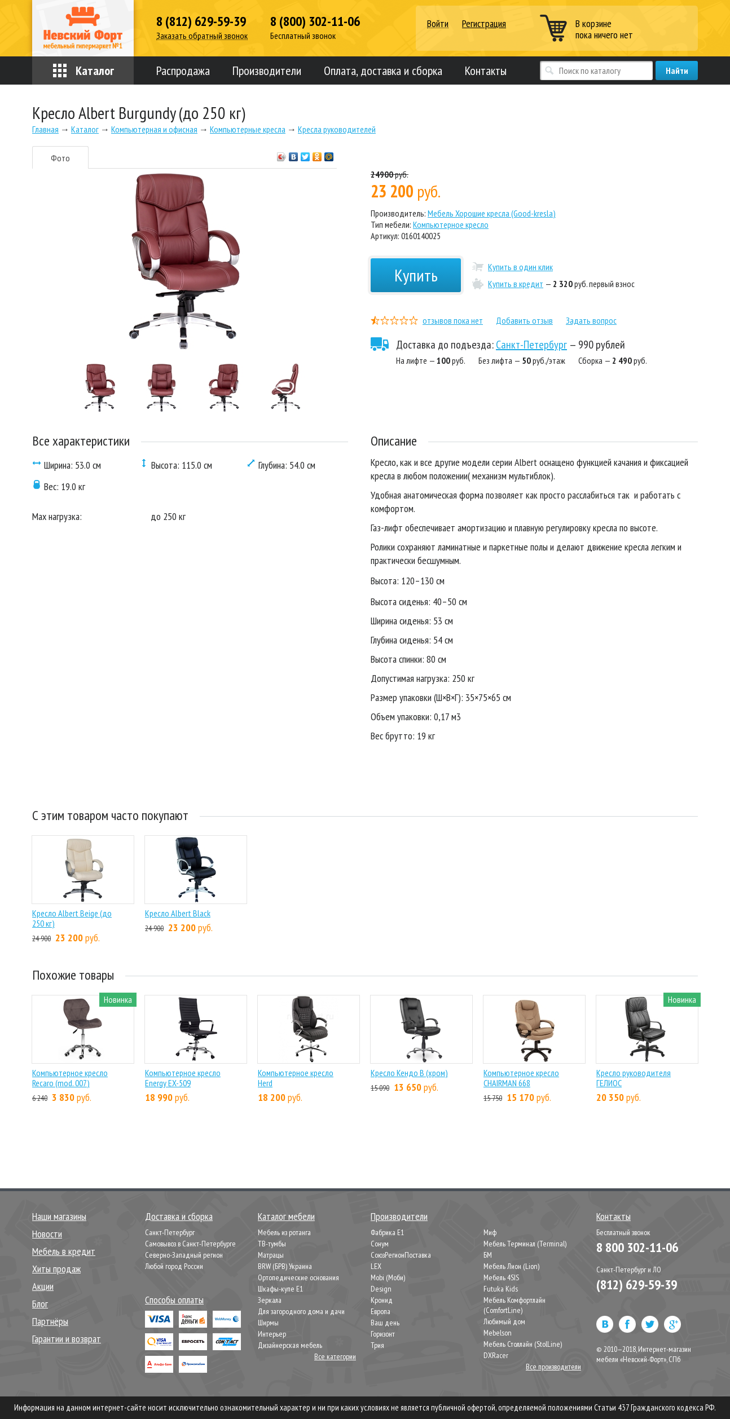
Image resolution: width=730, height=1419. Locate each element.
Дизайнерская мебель (290, 1345)
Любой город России (174, 1266)
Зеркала (270, 1300)
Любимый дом (504, 1321)
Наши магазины (59, 1216)
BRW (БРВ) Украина (285, 1266)
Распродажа (183, 70)
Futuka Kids (500, 1289)
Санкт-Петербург (531, 344)
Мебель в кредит (63, 1251)
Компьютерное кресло (451, 224)
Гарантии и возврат (66, 1338)
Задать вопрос (591, 320)
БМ (487, 1255)
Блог (40, 1303)
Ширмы (268, 1322)
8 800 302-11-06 (637, 1247)
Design (381, 1289)
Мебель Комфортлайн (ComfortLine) (514, 1305)
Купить (416, 275)
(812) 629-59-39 (636, 1284)
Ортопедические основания (298, 1277)
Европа (380, 1311)
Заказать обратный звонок (202, 36)
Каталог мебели (286, 1216)
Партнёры (50, 1321)
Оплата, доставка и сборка (383, 70)
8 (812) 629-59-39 (201, 21)
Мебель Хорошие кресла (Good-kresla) (492, 213)
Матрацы (271, 1255)
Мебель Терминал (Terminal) (524, 1244)
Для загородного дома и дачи (301, 1311)
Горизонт (383, 1334)
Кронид (382, 1300)
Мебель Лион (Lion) (511, 1266)
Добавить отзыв (524, 320)
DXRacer (495, 1355)
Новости (47, 1233)
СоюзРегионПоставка (401, 1255)
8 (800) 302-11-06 (315, 21)
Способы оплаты (174, 1299)
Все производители (553, 1366)
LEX (376, 1266)
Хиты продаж (56, 1268)
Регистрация (484, 23)
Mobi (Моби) (388, 1277)
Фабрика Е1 (387, 1232)
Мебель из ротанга (284, 1232)
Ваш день (385, 1322)
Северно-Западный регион (184, 1255)
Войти (437, 24)
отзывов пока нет (453, 320)
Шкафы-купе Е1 (280, 1289)
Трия (377, 1345)
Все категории (335, 1356)
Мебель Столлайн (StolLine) (522, 1344)
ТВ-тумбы (272, 1244)
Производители (266, 70)
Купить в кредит (515, 283)
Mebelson (497, 1333)
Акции (43, 1286)
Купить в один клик (520, 266)
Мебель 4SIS (501, 1277)
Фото (60, 158)
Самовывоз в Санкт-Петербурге (190, 1244)
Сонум (380, 1244)
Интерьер (272, 1334)
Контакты (486, 70)
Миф (489, 1232)
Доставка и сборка (179, 1216)
